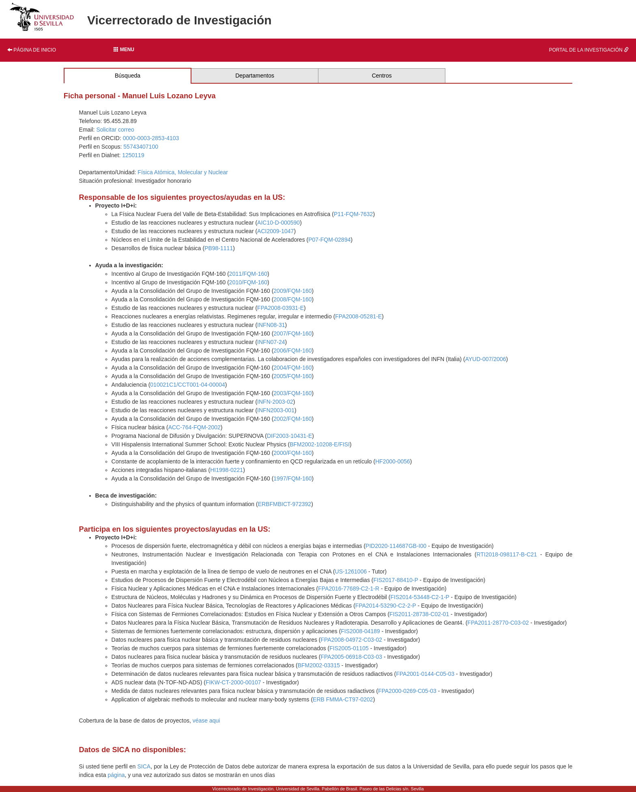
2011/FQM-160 (248, 273)
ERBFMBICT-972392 (285, 504)
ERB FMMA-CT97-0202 (343, 699)
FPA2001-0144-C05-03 (425, 674)
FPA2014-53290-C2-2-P (385, 605)
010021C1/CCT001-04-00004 (187, 384)
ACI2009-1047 (275, 231)
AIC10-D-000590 (278, 222)
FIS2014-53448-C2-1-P (419, 597)
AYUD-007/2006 (485, 359)
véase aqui (206, 720)
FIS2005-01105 (349, 648)
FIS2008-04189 (360, 631)
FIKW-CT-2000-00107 (233, 682)
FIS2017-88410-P (395, 580)
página (116, 775)
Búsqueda (127, 75)
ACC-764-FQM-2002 (194, 427)
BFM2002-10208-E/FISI (320, 444)
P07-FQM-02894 (329, 239)
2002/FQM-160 (292, 418)
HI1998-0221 (226, 470)
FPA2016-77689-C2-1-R (348, 588)
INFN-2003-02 (275, 401)
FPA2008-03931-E (280, 308)
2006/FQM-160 (292, 350)
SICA (143, 766)
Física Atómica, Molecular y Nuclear (183, 172)
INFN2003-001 (275, 410)
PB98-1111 (218, 248)
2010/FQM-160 (248, 282)
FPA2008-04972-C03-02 (351, 639)
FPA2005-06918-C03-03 (351, 657)
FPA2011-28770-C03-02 (498, 622)
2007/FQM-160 (292, 333)
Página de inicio (31, 50)
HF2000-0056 (392, 461)
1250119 (133, 155)
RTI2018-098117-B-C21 (507, 554)
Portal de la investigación (589, 50)
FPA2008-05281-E (358, 316)
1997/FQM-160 (292, 478)
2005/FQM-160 (292, 376)
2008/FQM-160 (292, 299)
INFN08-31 (271, 325)
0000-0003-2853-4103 (151, 138)
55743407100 (140, 146)
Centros (382, 75)
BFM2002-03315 (319, 665)
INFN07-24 (271, 342)
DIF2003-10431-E (289, 436)
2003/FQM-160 (292, 393)
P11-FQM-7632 (353, 214)
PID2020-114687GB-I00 (395, 546)
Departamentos (254, 75)
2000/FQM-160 (292, 453)
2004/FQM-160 (292, 367)
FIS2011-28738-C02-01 (419, 614)
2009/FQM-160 (292, 291)
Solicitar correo (115, 129)
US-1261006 (351, 571)
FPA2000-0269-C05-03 (407, 691)
